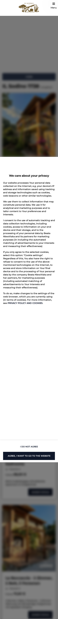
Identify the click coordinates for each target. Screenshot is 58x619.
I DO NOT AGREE (29, 446)
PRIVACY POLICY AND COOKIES (25, 303)
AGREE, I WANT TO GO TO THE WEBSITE (29, 456)
